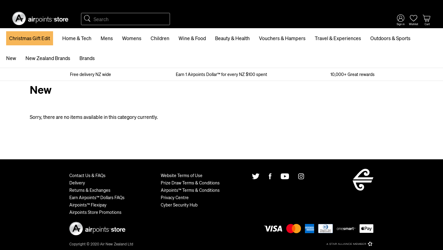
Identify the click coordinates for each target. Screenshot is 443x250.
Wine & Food (192, 38)
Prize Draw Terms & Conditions (190, 182)
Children (160, 38)
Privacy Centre (175, 197)
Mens (107, 38)
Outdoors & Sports (390, 38)
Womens (131, 38)
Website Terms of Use (181, 175)
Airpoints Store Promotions (95, 212)
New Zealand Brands (47, 58)
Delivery (77, 182)
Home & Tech (76, 38)
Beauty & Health (232, 38)
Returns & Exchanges (89, 190)
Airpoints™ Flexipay (87, 204)
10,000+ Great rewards (352, 74)
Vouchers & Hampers (282, 38)
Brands (87, 58)
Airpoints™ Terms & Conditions (190, 190)
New (11, 58)
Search (87, 19)
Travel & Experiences (338, 38)
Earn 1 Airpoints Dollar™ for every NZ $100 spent (221, 74)
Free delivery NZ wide (90, 74)
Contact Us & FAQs (87, 175)
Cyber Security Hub (179, 204)
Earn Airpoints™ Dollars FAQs (97, 197)
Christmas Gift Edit (29, 38)
